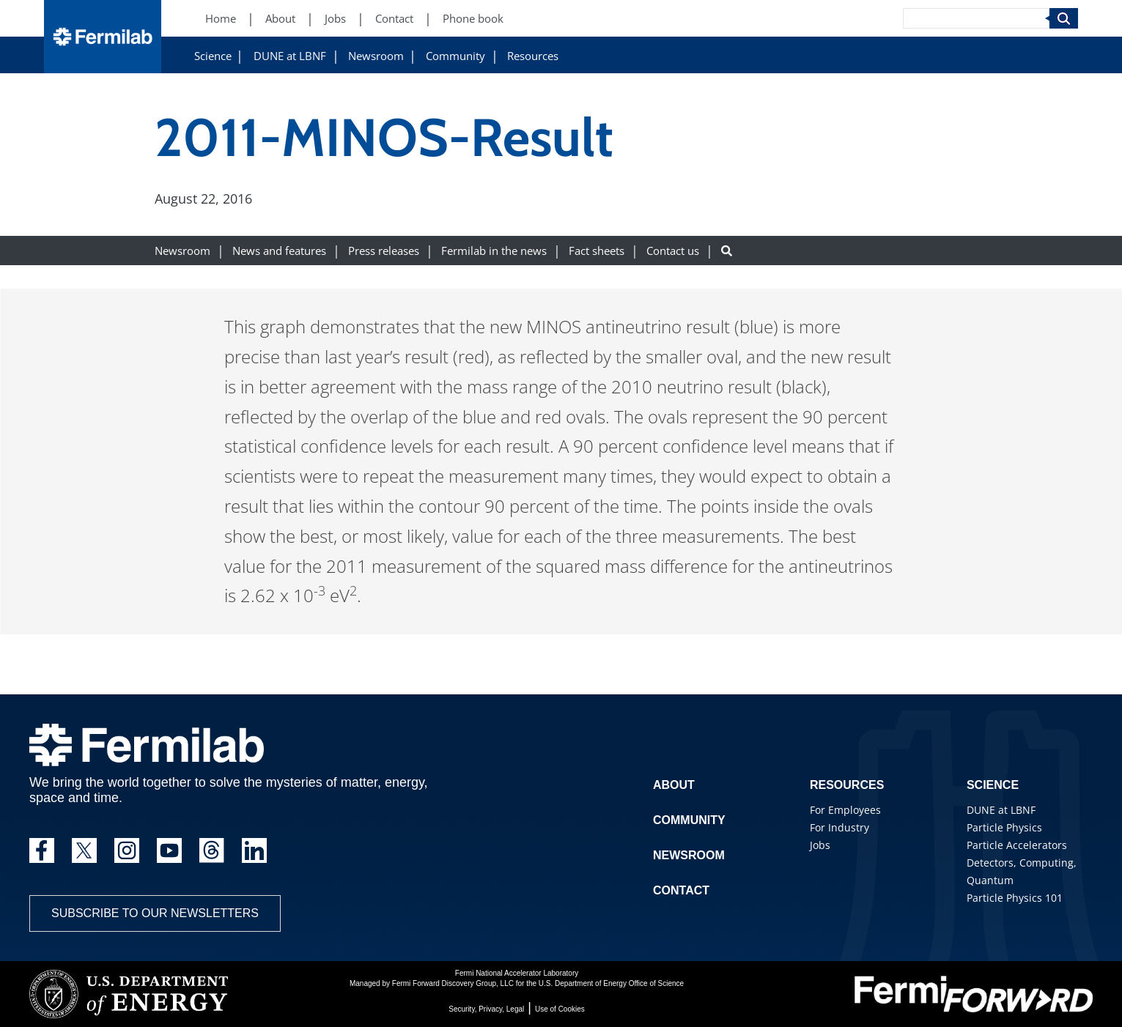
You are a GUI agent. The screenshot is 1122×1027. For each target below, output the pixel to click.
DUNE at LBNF (290, 56)
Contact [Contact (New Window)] (394, 18)
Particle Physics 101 (1015, 898)
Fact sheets (596, 250)
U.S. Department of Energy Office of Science (611, 983)
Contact (681, 890)
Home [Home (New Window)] (220, 18)
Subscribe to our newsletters (155, 913)
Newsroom (376, 56)
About (674, 785)
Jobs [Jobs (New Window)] (335, 18)
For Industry (839, 827)
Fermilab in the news (494, 250)
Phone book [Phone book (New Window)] (473, 18)
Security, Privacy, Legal (486, 1009)
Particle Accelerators (1017, 845)
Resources (532, 56)
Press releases (383, 250)
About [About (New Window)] (280, 18)
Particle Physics (1004, 827)
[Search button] (726, 250)
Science (213, 56)
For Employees (845, 810)
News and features (279, 250)
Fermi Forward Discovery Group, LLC (453, 983)
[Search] (976, 18)
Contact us (672, 250)
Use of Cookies (560, 1009)
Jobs (820, 845)
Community (455, 56)
